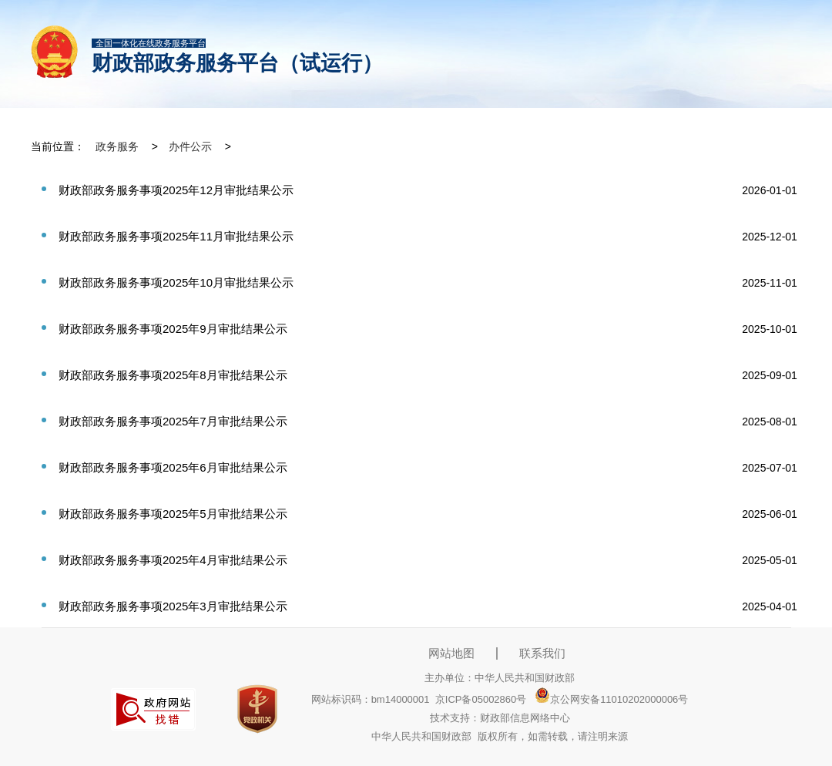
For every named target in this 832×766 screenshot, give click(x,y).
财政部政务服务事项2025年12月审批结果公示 (176, 190)
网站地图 (451, 653)
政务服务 (117, 146)
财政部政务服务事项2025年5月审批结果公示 (173, 513)
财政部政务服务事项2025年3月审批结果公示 (173, 606)
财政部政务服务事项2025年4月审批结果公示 (173, 559)
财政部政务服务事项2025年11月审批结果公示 (176, 236)
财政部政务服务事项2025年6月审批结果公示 (173, 467)
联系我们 (542, 653)
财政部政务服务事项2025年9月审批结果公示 (173, 328)
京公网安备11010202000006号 (611, 699)
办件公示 (190, 146)
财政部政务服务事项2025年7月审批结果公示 (173, 421)
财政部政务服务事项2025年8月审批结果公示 (173, 374)
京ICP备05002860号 (481, 699)
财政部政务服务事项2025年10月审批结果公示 (176, 282)
